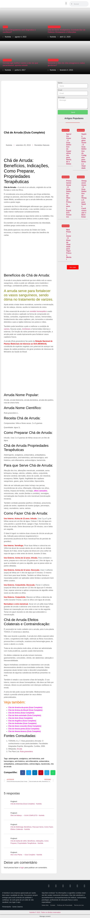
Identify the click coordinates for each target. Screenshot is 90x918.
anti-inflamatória (32, 761)
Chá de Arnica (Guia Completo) (21, 713)
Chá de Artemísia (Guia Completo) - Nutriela (26, 804)
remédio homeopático (38, 311)
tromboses (26, 329)
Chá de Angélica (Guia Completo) (22, 721)
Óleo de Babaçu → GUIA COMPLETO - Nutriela (27, 815)
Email (60, 90)
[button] (66, 3)
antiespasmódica (21, 764)
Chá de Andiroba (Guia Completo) (22, 723)
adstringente (13, 759)
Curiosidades (7, 60)
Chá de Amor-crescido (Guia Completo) (24, 726)
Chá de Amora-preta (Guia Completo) (23, 729)
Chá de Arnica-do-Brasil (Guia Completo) (25, 710)
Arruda (19, 749)
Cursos (5, 27)
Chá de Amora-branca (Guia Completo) (24, 731)
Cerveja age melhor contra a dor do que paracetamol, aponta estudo (20, 64)
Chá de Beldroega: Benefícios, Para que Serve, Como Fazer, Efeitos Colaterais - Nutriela (31, 828)
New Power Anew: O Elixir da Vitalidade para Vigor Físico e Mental (68, 244)
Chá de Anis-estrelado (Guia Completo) (24, 715)
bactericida (45, 764)
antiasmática (44, 761)
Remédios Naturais (54, 27)
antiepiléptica (9, 764)
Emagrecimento (53, 60)
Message (61, 97)
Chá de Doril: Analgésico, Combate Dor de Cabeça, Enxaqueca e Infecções (66, 31)
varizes (6, 329)
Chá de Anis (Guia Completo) (20, 718)
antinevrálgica (34, 764)
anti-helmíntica (34, 759)
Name (60, 83)
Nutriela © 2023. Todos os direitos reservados (45, 912)
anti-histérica (20, 761)
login (22, 868)
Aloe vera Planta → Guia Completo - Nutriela (26, 855)
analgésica (23, 759)
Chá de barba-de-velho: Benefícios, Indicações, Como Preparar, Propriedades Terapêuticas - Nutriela (29, 842)
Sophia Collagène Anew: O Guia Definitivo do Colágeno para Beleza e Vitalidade (83, 151)
